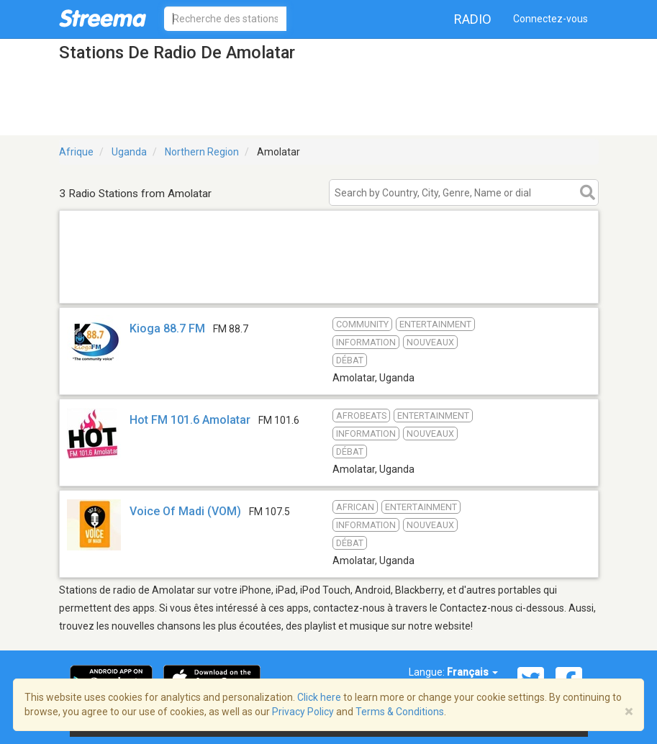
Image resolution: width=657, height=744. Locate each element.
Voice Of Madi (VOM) (185, 511)
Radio (472, 19)
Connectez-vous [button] (550, 18)
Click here (319, 697)
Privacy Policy (303, 711)
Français (472, 672)
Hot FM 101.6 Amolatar (190, 420)
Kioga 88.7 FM (167, 328)
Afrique (76, 152)
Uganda (129, 152)
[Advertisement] (329, 284)
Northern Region (202, 152)
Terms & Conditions (399, 711)
